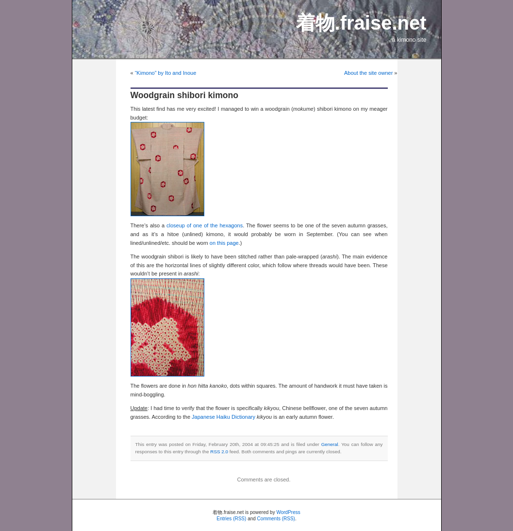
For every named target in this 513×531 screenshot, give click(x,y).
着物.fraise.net (361, 23)
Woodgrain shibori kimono (185, 95)
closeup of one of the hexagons (204, 225)
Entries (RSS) (231, 518)
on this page (224, 243)
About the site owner (368, 73)
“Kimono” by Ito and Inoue (166, 73)
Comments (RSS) (276, 518)
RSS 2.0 (219, 451)
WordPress (288, 512)
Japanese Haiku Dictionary (223, 417)
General (329, 444)
